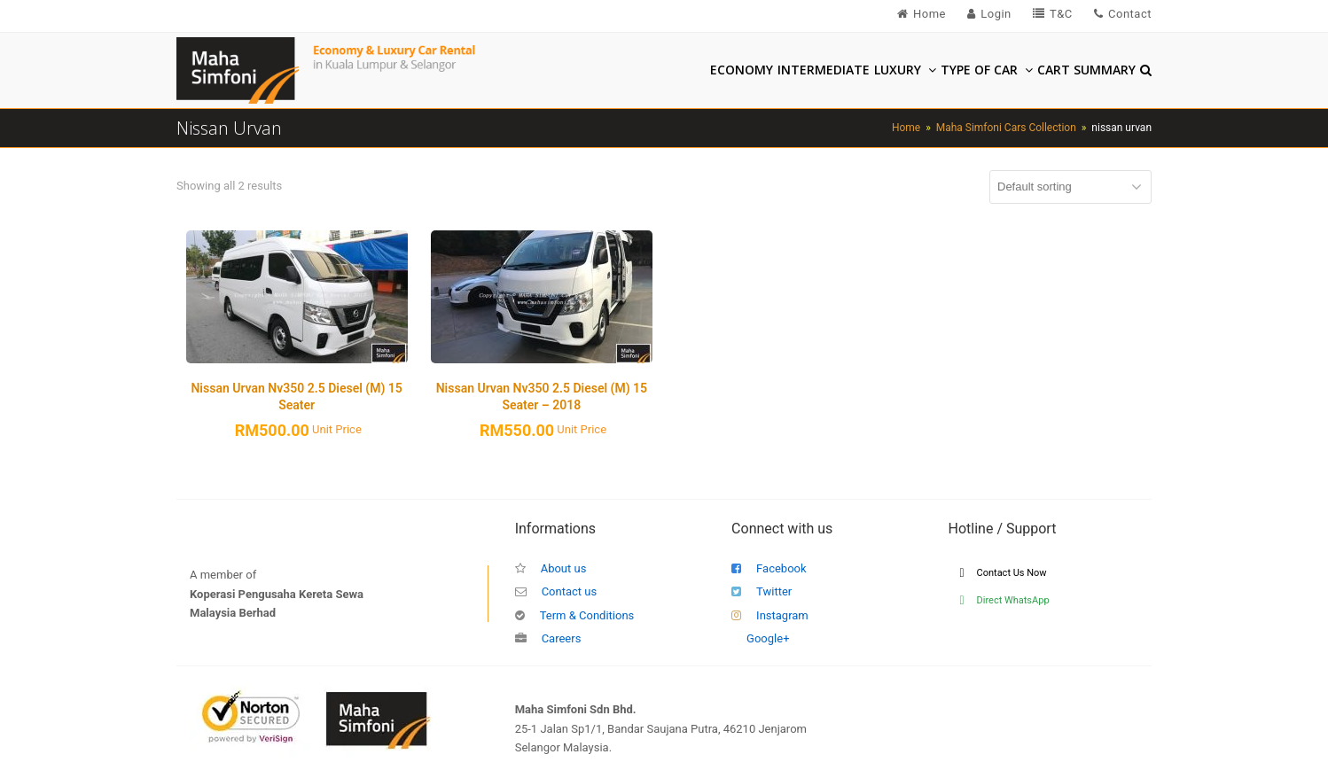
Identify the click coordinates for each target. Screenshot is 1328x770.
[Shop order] (1070, 187)
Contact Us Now (1003, 573)
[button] (1146, 71)
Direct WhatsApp (1005, 600)
